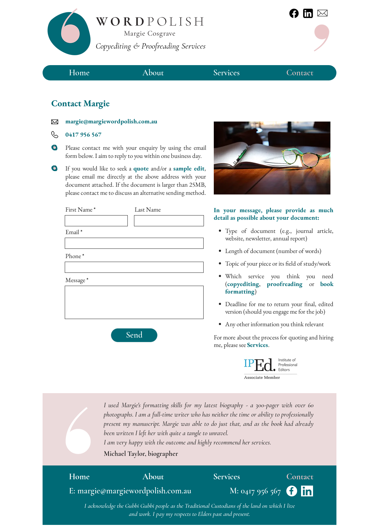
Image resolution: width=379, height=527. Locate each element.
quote (141, 168)
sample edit (188, 168)
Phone (73, 256)
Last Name (148, 209)
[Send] (134, 335)
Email (72, 232)
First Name (78, 209)
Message (75, 280)
